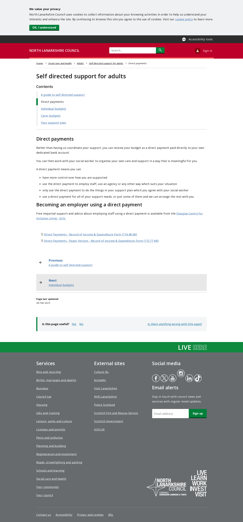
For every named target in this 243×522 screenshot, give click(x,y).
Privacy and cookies (90, 515)
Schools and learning (50, 470)
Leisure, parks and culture (54, 421)
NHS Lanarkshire (105, 396)
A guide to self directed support (63, 95)
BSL (110, 515)
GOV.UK (99, 429)
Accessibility (64, 515)
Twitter (164, 378)
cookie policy (184, 19)
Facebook (155, 378)
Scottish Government (108, 421)
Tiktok (197, 378)
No (81, 324)
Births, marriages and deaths (56, 380)
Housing (41, 405)
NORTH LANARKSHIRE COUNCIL (54, 50)
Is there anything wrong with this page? (175, 324)
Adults (80, 63)
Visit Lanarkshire (105, 388)
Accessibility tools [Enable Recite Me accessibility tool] (201, 39)
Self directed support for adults (106, 63)
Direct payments (52, 102)
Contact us (43, 515)
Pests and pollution (49, 438)
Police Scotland (104, 405)
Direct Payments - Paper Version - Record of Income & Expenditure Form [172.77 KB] (101, 241)
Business (42, 388)
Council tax (43, 396)
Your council (44, 495)
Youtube (172, 378)
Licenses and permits (50, 429)
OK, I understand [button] (44, 27)
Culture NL (101, 372)
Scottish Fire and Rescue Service (116, 413)
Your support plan (53, 122)
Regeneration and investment (56, 454)
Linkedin (189, 378)
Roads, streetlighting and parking (59, 462)
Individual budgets (53, 109)
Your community (47, 487)
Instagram (180, 373)
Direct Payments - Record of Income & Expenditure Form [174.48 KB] (90, 234)
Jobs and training (48, 413)
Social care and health (60, 63)
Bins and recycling (48, 372)
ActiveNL (100, 380)
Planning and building (51, 446)
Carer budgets (50, 116)
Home (39, 63)
